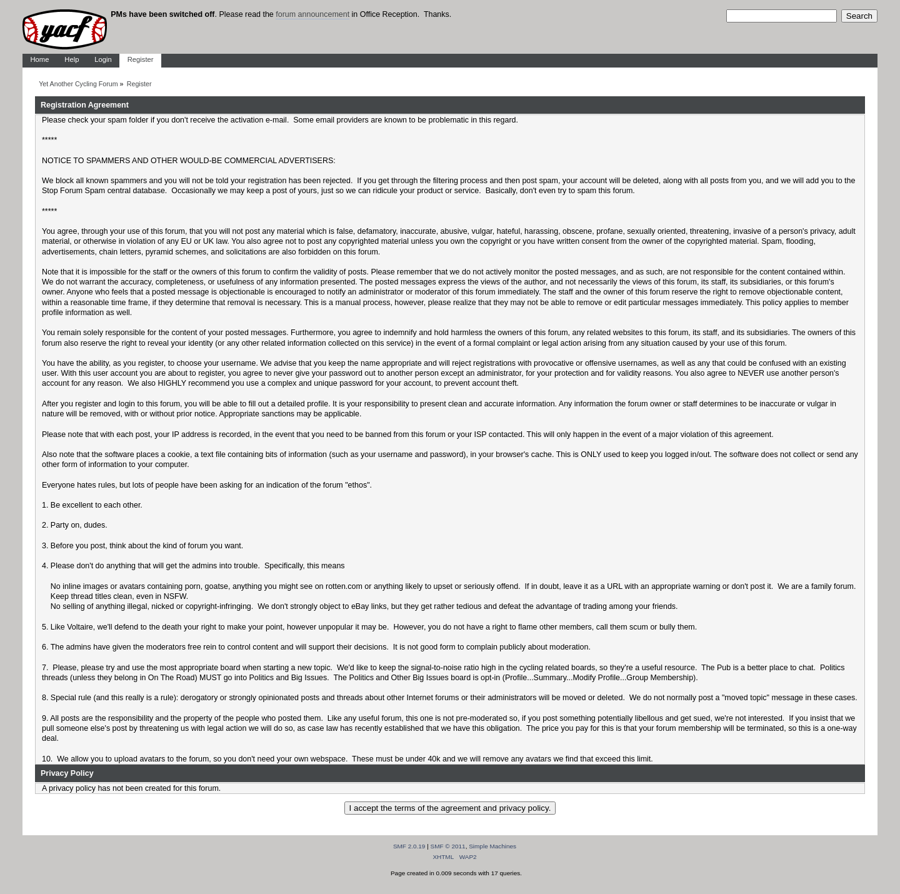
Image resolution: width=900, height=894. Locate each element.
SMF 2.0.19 (409, 846)
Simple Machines (492, 846)
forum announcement (312, 14)
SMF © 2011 (448, 846)
